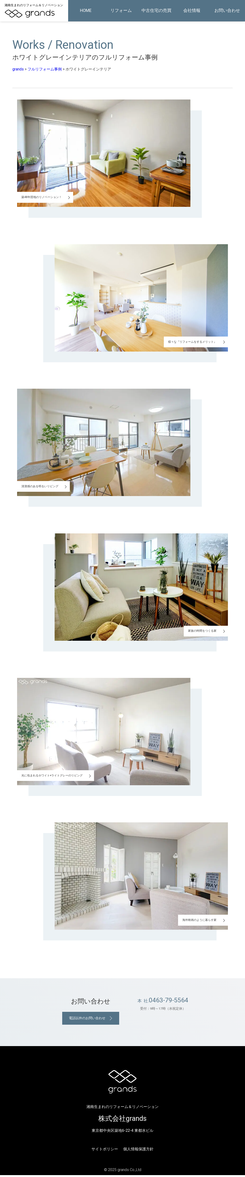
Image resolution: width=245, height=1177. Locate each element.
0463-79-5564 (168, 1000)
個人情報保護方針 (138, 1151)
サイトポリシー (104, 1151)
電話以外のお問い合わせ (87, 1019)
